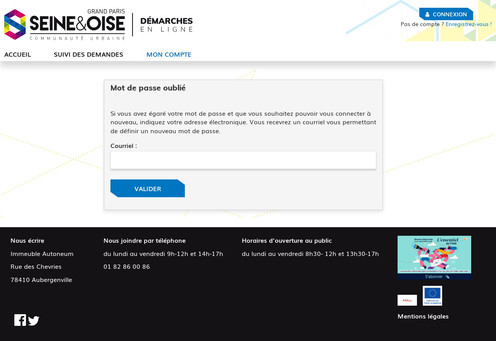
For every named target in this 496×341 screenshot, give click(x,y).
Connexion (450, 14)
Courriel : (123, 145)
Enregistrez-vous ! (446, 24)
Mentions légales (423, 315)
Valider (147, 188)
